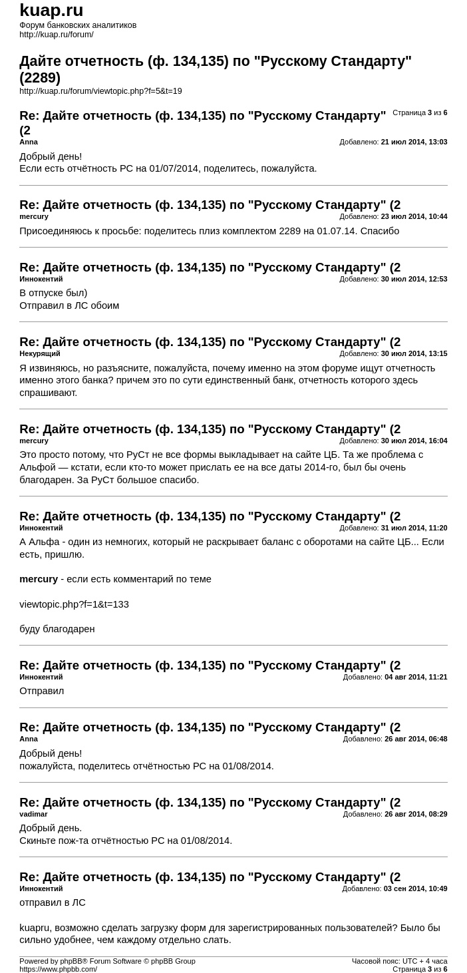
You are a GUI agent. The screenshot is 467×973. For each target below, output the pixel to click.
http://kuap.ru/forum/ (56, 34)
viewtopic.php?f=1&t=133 (74, 604)
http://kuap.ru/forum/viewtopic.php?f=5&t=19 (100, 91)
